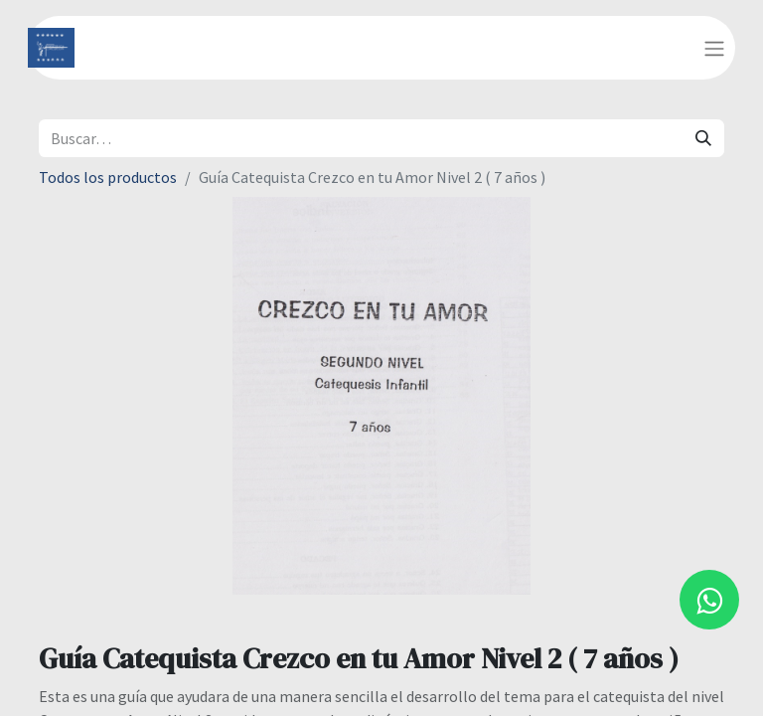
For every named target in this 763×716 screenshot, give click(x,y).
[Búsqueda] (703, 138)
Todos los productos (108, 177)
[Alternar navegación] (714, 48)
